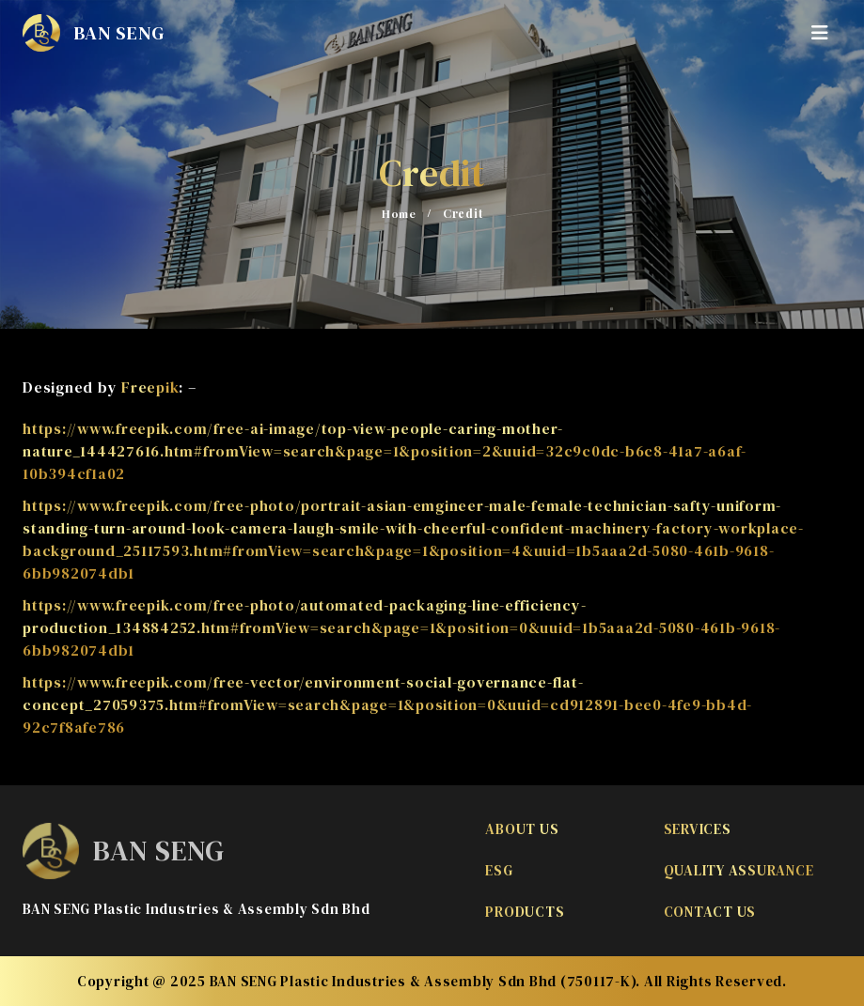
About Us (521, 829)
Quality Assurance (739, 870)
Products (524, 911)
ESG (498, 870)
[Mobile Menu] (825, 33)
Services (697, 829)
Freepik (150, 387)
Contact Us (710, 911)
